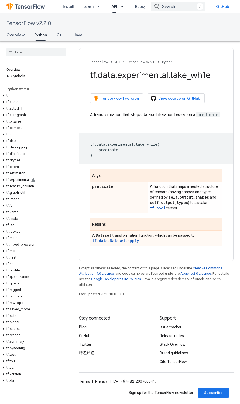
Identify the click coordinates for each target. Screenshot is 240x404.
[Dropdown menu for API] (123, 6)
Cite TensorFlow (173, 361)
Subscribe (213, 392)
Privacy (101, 381)
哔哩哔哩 (86, 353)
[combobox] (178, 6)
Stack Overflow (173, 344)
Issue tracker (170, 327)
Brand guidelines (174, 353)
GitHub (222, 6)
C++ (60, 34)
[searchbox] (36, 52)
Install (68, 6)
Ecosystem (145, 6)
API (117, 62)
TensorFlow (99, 62)
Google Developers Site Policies (116, 279)
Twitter (85, 344)
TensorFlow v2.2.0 (28, 23)
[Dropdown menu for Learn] (100, 6)
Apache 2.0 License (195, 273)
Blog (83, 327)
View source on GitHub (175, 98)
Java (78, 34)
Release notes (172, 336)
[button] (35, 95)
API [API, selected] (114, 6)
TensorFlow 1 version (116, 98)
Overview (15, 34)
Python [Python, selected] (40, 34)
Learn (88, 6)
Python (167, 62)
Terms (84, 381)
